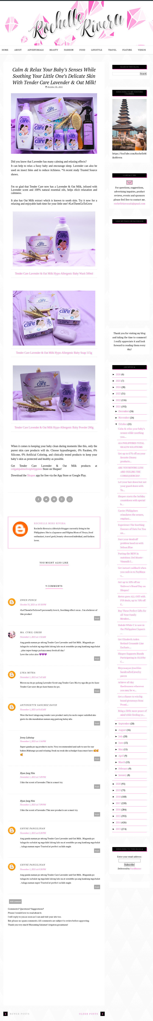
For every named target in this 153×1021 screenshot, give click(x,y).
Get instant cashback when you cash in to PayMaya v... (132, 571)
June (121, 742)
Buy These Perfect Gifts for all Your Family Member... (132, 614)
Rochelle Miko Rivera (50, 523)
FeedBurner (135, 868)
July (121, 736)
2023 (118, 393)
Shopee (31, 475)
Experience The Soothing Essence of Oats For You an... (132, 528)
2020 (118, 783)
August (123, 729)
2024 (118, 387)
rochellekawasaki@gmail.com (129, 203)
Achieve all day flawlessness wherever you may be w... (131, 686)
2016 (118, 809)
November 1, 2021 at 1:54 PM (33, 741)
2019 (118, 790)
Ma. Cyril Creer (31, 632)
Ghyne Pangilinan (32, 828)
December (124, 411)
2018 (118, 796)
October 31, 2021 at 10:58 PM (33, 604)
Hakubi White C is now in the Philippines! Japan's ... (131, 629)
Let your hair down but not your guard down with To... (132, 486)
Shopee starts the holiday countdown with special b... (131, 500)
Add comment (15, 902)
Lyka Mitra (28, 672)
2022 (118, 400)
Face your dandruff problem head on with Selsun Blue (130, 543)
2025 (118, 380)
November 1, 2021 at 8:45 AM (33, 709)
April (121, 755)
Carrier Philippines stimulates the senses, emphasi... (131, 514)
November (124, 417)
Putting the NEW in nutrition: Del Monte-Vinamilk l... (130, 557)
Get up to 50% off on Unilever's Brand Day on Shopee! (132, 586)
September (124, 723)
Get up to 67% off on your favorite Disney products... (131, 457)
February (123, 768)
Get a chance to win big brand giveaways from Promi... (130, 700)
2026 (118, 374)
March (122, 762)
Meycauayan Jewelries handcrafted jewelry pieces (129, 672)
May (121, 749)
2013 (118, 828)
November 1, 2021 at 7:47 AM (33, 677)
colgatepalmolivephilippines (26, 469)
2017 (118, 803)
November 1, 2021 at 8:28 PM (33, 833)
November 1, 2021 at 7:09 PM (33, 777)
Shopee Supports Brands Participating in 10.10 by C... (132, 657)
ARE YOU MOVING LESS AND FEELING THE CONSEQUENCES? (130, 471)
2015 (118, 815)
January (123, 775)
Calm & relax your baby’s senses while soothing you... (131, 432)
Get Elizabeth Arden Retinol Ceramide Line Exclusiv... (131, 643)
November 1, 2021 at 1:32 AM (33, 637)
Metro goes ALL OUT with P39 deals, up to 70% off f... (131, 600)
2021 (118, 406)
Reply (97, 618)
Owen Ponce (28, 600)
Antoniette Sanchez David (38, 705)
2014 (118, 822)
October (123, 424)
